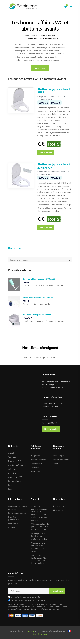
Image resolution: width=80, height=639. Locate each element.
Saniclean (41, 35)
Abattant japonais (38, 459)
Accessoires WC (15, 477)
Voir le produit (46, 152)
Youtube (58, 510)
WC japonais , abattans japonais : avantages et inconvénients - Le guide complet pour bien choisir (39, 513)
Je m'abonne (57, 591)
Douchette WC (14, 461)
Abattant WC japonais (17, 465)
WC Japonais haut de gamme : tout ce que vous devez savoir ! (40, 527)
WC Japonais (13, 469)
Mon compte (58, 455)
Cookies (11, 527)
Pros (10, 489)
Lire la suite (40, 68)
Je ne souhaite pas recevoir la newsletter (28, 600)
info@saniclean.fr (55, 387)
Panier (55, 463)
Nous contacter (50, 429)
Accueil (11, 453)
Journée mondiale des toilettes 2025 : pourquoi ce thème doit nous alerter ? (39, 559)
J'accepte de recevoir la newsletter (25, 596)
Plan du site (13, 523)
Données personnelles (13, 518)
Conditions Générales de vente (17, 507)
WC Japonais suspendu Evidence (37, 314)
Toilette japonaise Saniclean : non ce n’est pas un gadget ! (40, 536)
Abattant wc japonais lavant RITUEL (53, 91)
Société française (40, 634)
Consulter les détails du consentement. (45, 609)
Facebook (58, 506)
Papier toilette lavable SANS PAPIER (38, 297)
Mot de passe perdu (61, 459)
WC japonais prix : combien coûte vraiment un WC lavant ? (38, 546)
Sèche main (36, 467)
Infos (10, 485)
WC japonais (36, 455)
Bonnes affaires (14, 481)
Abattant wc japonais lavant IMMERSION (53, 166)
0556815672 (51, 423)
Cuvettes (12, 473)
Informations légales (17, 513)
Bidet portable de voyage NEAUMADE (39, 279)
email (28, 609)
